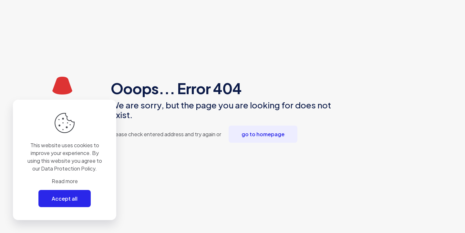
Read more (65, 181)
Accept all (65, 198)
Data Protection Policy (68, 168)
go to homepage (263, 134)
